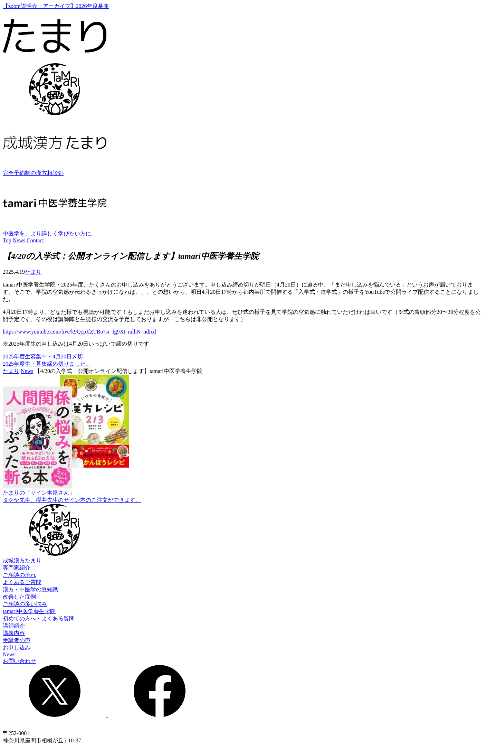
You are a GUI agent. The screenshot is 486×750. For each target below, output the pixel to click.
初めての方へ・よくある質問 (39, 618)
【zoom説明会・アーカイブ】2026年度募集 (56, 6)
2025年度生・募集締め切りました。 (47, 364)
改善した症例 (19, 597)
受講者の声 (16, 640)
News (19, 240)
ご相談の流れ (19, 575)
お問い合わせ (19, 661)
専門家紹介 (16, 568)
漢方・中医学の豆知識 (30, 589)
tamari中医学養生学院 (29, 611)
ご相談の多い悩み (25, 604)
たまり (33, 272)
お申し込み (16, 647)
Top (7, 240)
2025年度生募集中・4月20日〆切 (43, 356)
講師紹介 (14, 626)
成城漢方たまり (22, 560)
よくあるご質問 (22, 582)
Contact (35, 240)
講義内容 (14, 633)
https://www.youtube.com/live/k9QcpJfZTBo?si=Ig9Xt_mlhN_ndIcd (79, 332)
